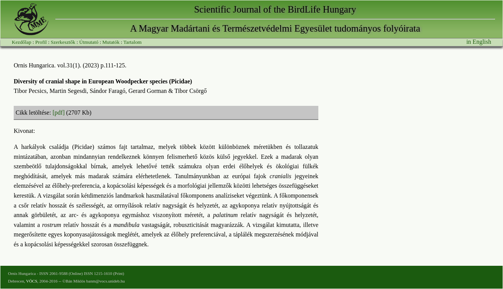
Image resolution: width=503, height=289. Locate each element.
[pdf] (59, 112)
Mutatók (111, 42)
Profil (40, 42)
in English (478, 41)
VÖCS (31, 281)
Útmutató (88, 42)
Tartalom (132, 42)
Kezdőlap (21, 42)
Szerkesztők (63, 42)
